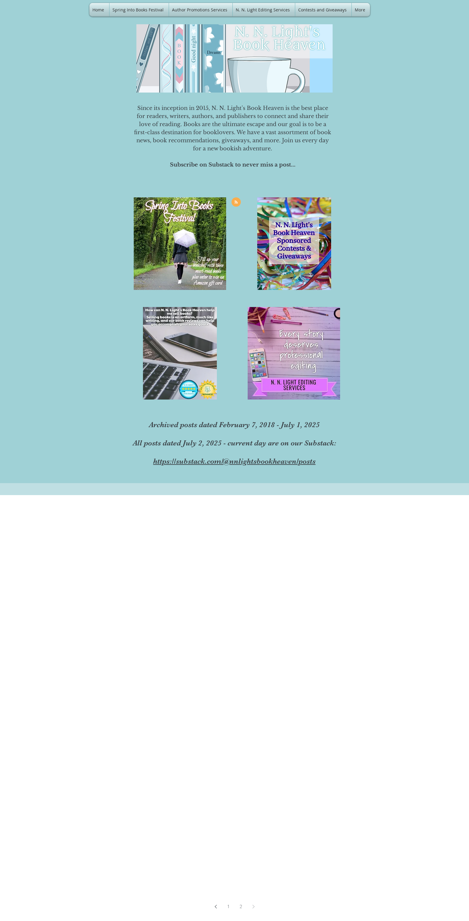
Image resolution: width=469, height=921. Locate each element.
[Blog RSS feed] (236, 202)
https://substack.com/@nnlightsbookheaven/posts (234, 461)
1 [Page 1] (228, 906)
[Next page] (253, 906)
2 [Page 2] (241, 906)
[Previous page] (215, 906)
